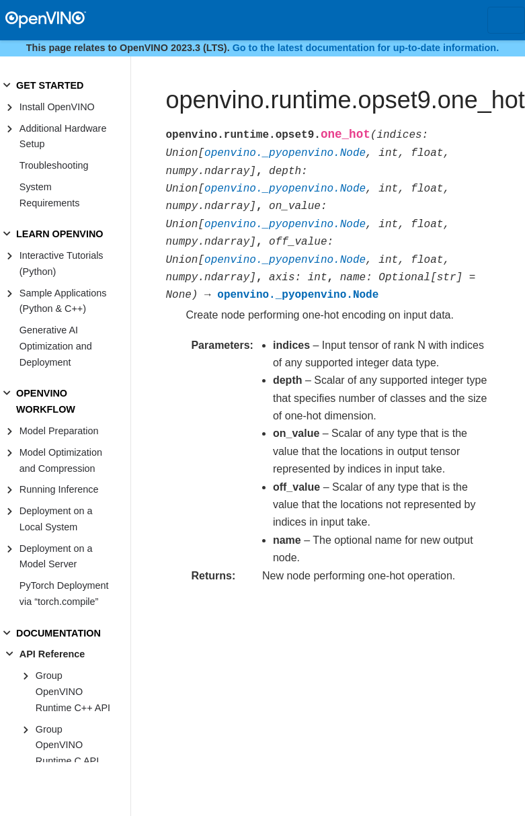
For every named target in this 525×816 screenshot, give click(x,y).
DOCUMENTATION (58, 633)
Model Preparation (59, 430)
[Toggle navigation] (506, 20)
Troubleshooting (54, 165)
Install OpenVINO (57, 106)
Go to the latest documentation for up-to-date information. (366, 47)
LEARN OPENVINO (60, 234)
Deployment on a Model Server (56, 556)
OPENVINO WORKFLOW (45, 401)
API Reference (52, 654)
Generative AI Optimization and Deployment (55, 346)
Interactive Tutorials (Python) (61, 263)
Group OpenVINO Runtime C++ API (73, 691)
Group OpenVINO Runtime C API (67, 745)
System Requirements (49, 194)
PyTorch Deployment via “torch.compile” (64, 593)
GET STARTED (49, 85)
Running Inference (59, 489)
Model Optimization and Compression (60, 460)
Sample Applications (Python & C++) (63, 301)
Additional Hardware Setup (63, 136)
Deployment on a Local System (56, 518)
